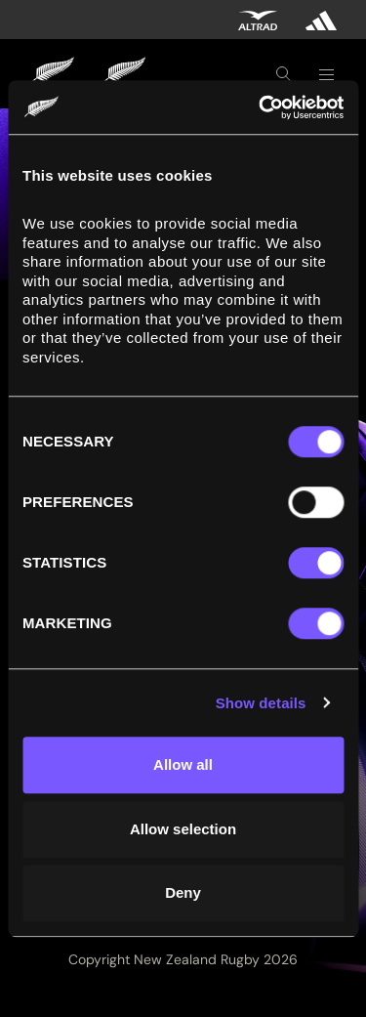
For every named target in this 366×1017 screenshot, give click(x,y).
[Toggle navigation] (326, 74)
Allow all (183, 764)
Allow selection (183, 829)
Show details (261, 703)
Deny (183, 892)
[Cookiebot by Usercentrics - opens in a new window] (261, 107)
